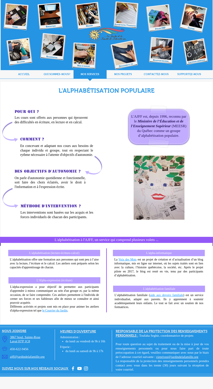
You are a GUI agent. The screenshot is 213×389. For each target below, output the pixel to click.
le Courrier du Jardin (54, 310)
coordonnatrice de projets (176, 335)
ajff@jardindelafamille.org (27, 356)
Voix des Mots (128, 259)
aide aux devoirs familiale (166, 295)
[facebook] (73, 368)
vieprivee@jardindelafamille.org (177, 357)
